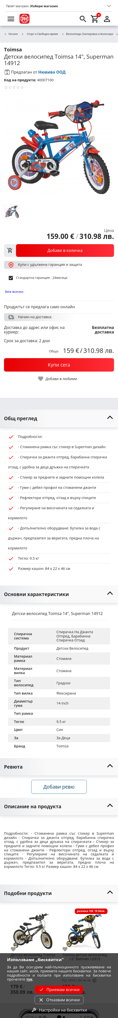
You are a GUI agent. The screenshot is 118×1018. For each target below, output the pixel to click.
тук (29, 979)
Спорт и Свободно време (39, 34)
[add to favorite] (16, 949)
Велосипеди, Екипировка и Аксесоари (87, 34)
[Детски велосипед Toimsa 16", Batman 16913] (33, 929)
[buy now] (59, 365)
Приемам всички (59, 990)
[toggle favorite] (58, 379)
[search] (83, 19)
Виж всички (14, 291)
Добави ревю (59, 786)
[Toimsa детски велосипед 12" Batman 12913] (84, 929)
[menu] (11, 19)
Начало (11, 34)
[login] (107, 19)
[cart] (95, 19)
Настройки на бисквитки (59, 1010)
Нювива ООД (52, 72)
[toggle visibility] (59, 418)
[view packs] (59, 250)
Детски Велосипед (72, 648)
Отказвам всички (59, 1000)
